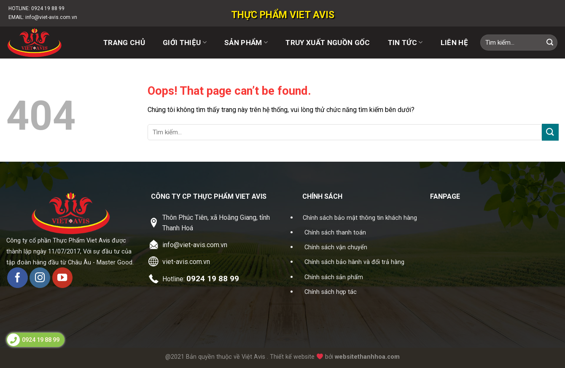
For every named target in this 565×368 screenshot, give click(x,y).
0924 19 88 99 (48, 8)
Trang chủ (124, 42)
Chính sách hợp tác (330, 292)
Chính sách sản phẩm (333, 277)
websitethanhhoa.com (367, 356)
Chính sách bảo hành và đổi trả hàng (354, 262)
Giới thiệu (185, 42)
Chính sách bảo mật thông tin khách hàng (360, 217)
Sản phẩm (246, 42)
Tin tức (405, 42)
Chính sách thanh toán (335, 232)
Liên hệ (454, 42)
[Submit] (550, 42)
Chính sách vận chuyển (335, 247)
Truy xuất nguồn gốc (327, 42)
